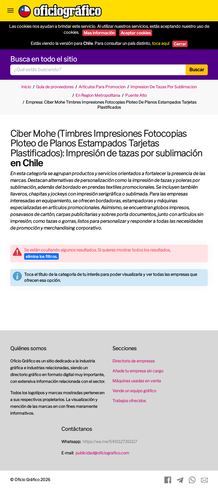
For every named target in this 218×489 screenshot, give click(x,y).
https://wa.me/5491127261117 (110, 441)
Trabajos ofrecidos (129, 400)
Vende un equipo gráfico (134, 390)
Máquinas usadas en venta (136, 380)
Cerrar (180, 43)
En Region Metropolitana (98, 95)
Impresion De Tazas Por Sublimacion (164, 86)
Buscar (196, 69)
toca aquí (160, 43)
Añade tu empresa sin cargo (137, 370)
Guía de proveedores (55, 86)
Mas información (99, 32)
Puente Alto (136, 95)
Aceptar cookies (136, 32)
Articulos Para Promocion (102, 86)
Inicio (26, 86)
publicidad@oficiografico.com (102, 452)
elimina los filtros (41, 256)
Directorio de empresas (133, 360)
